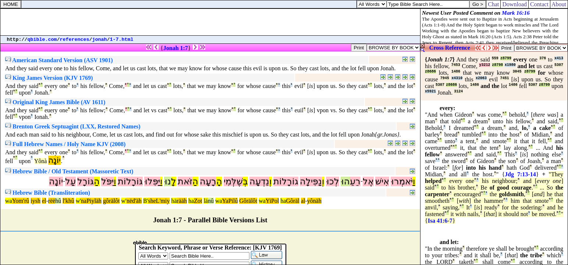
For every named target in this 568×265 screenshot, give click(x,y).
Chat (493, 4)
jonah (99, 39)
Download (514, 4)
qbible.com (42, 39)
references (74, 39)
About (559, 4)
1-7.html (122, 39)
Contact (539, 4)
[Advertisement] (210, 22)
